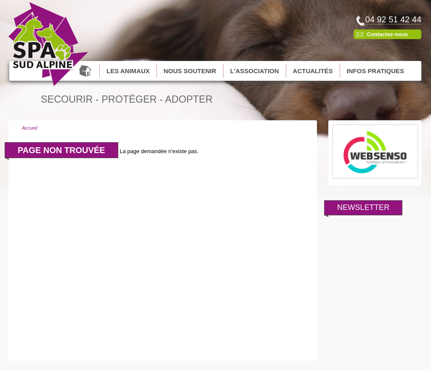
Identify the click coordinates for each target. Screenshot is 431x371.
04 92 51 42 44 (393, 19)
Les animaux (128, 70)
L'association (254, 70)
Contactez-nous (387, 34)
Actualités (313, 70)
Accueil (86, 70)
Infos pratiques (375, 70)
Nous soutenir (190, 70)
